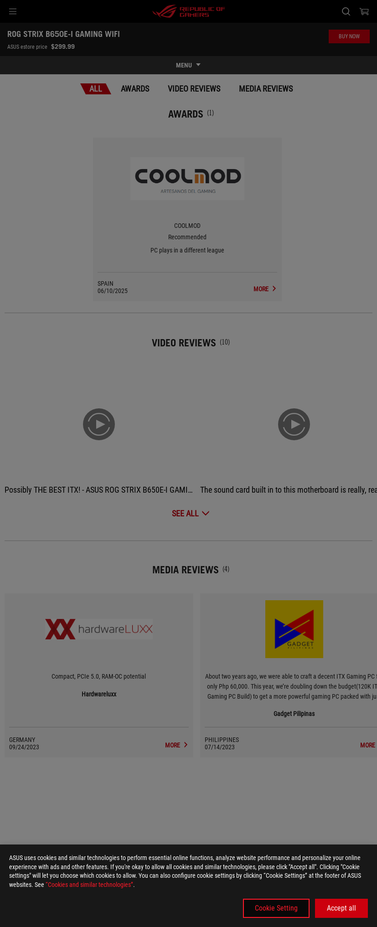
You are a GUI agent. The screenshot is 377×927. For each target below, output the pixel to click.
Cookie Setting (276, 908)
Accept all (341, 908)
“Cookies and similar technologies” (89, 884)
